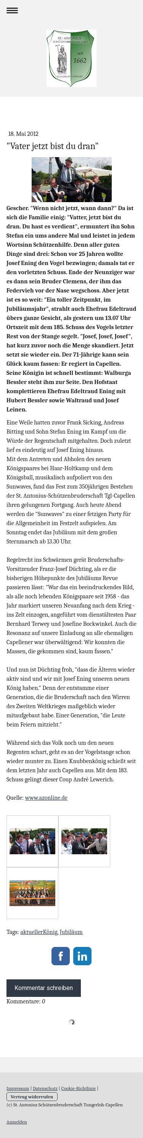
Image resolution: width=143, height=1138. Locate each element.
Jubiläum (71, 932)
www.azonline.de (46, 797)
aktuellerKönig (38, 932)
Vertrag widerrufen (32, 1096)
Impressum (17, 1088)
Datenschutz (45, 1088)
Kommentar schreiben (43, 988)
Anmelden (16, 1122)
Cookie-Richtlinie (78, 1088)
